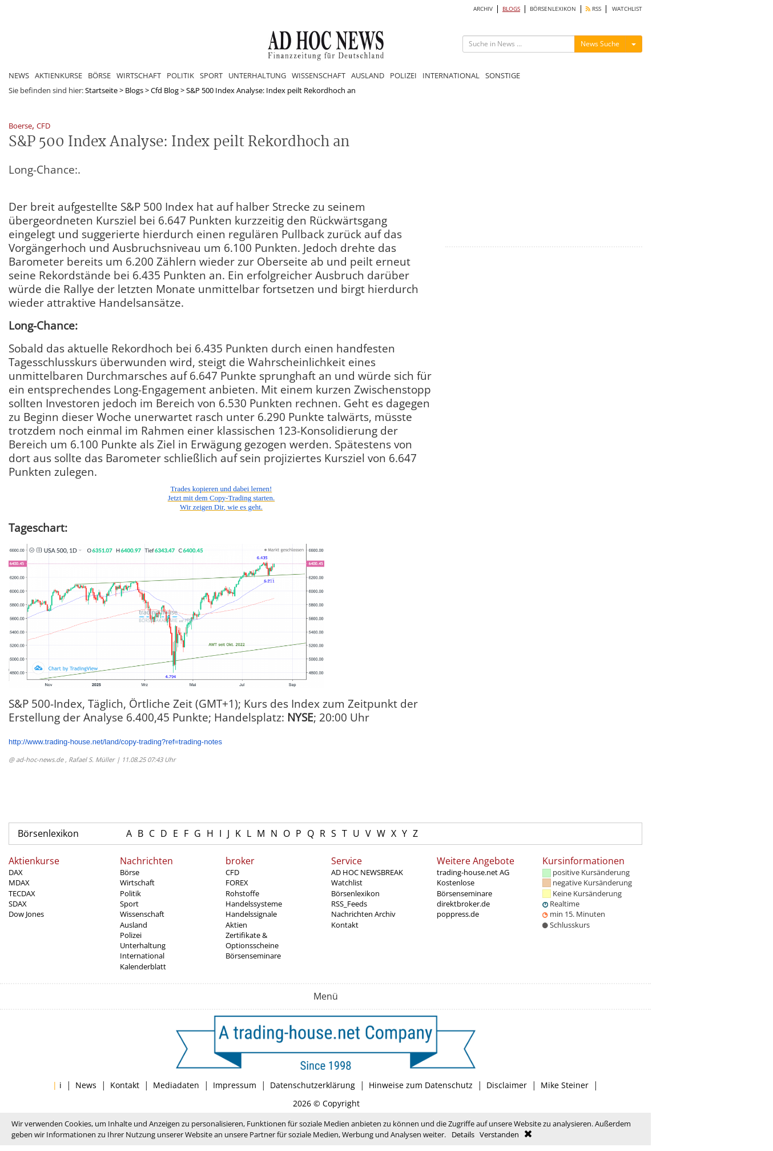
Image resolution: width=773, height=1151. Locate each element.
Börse (129, 872)
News (85, 1085)
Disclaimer (506, 1085)
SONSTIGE (502, 75)
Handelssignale (251, 914)
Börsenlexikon (48, 833)
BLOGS (511, 9)
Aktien (236, 925)
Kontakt (345, 925)
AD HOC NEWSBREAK (367, 872)
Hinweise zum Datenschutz (421, 1085)
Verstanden (499, 1134)
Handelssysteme (254, 904)
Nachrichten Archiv (363, 914)
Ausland (133, 925)
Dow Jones (26, 914)
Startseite (101, 90)
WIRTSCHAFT (138, 75)
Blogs (134, 90)
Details (463, 1134)
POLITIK (180, 75)
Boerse (20, 126)
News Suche (600, 44)
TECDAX (22, 893)
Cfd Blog (165, 90)
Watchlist (347, 882)
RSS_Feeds (349, 904)
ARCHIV (483, 9)
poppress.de (458, 914)
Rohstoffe (242, 893)
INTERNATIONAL (451, 75)
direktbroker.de (463, 904)
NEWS (19, 75)
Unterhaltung (143, 945)
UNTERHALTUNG (257, 75)
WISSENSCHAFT (318, 75)
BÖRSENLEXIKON (553, 9)
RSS (593, 9)
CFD (43, 126)
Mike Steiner (565, 1085)
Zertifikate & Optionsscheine (252, 940)
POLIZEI (403, 75)
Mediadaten (176, 1085)
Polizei (131, 935)
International (142, 956)
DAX (16, 872)
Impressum (234, 1085)
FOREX (237, 882)
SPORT (211, 75)
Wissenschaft (142, 914)
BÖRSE (99, 75)
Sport (129, 904)
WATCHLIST (627, 9)
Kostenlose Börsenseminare (464, 887)
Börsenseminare (253, 956)
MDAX (19, 882)
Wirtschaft (137, 882)
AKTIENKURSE (58, 75)
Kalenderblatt (143, 966)
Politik (130, 893)
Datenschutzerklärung (312, 1085)
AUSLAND (367, 75)
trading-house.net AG (473, 872)
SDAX (18, 904)
